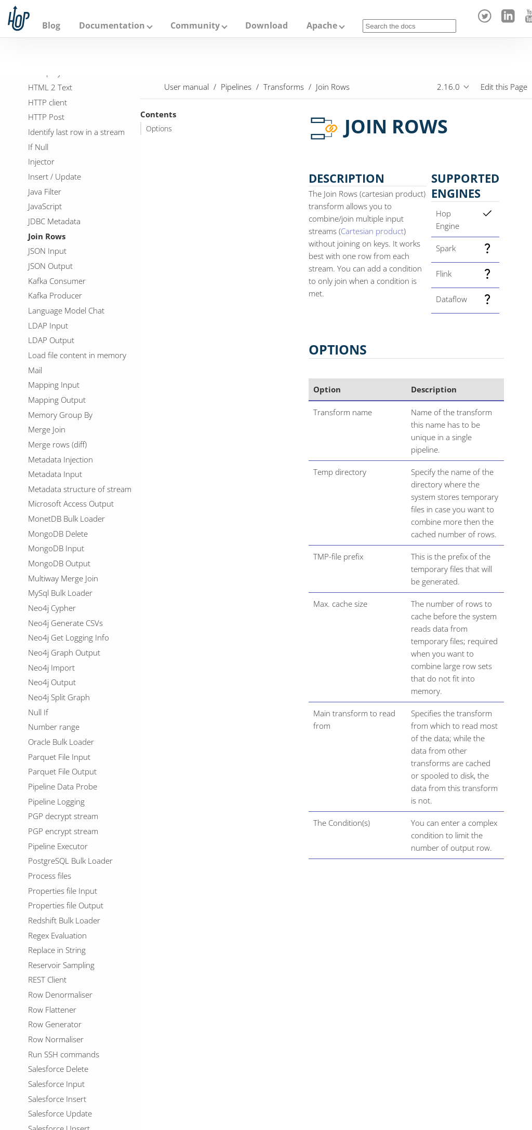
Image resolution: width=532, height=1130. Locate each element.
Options (159, 128)
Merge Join (46, 429)
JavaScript (45, 206)
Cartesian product (372, 231)
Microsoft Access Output (71, 503)
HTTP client (47, 102)
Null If (38, 712)
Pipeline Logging (56, 801)
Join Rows (46, 236)
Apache (322, 25)
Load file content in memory (77, 355)
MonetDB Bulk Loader (66, 518)
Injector (41, 161)
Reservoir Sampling (61, 965)
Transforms (283, 86)
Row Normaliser (56, 1039)
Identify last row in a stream (76, 132)
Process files (49, 875)
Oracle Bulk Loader (61, 741)
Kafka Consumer (57, 281)
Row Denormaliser (60, 994)
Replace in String (57, 950)
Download (266, 25)
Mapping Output (57, 399)
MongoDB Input (56, 548)
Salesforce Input (56, 1084)
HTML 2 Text (50, 87)
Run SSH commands (63, 1054)
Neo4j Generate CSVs (65, 623)
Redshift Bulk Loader (64, 920)
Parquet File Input (59, 757)
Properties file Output (65, 905)
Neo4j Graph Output (64, 652)
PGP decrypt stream (63, 816)
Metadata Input (55, 474)
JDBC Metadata (54, 221)
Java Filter (44, 191)
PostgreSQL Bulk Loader (70, 860)
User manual (186, 86)
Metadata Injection (60, 459)
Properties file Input (62, 890)
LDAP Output (51, 340)
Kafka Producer (55, 295)
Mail (35, 370)
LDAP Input (48, 325)
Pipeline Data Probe (62, 786)
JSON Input (47, 250)
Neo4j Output (52, 682)
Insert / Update (54, 176)
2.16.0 (448, 86)
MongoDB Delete (58, 533)
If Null (38, 147)
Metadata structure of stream (79, 489)
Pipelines (236, 86)
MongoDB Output (59, 563)
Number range (53, 726)
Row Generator (55, 1024)
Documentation (112, 25)
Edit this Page (504, 86)
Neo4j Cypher (52, 608)
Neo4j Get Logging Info (68, 637)
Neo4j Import (51, 667)
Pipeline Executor (58, 846)
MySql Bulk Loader (60, 592)
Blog (51, 25)
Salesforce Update (60, 1113)
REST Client (47, 979)
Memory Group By (60, 414)
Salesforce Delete (58, 1068)
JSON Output (50, 265)
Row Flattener (52, 1009)
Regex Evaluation (57, 935)
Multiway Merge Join (63, 578)
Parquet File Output (62, 771)
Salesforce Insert (57, 1099)
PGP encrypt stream (63, 831)
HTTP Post (46, 116)
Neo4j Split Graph (59, 697)
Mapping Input (53, 384)
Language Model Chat (66, 310)
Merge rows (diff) (57, 444)
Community (195, 25)
